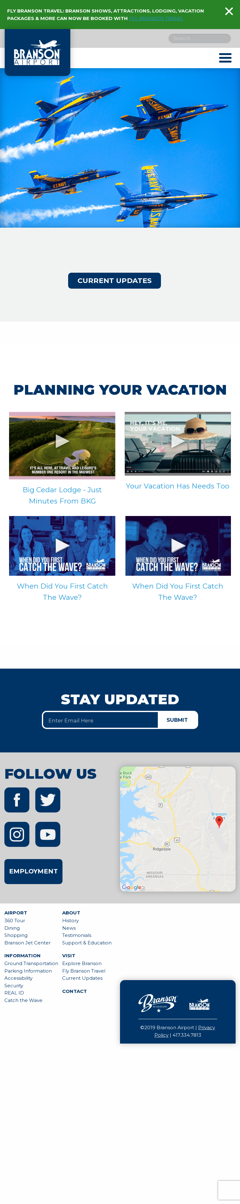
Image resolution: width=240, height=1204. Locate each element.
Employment (33, 871)
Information (22, 956)
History (70, 920)
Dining (12, 928)
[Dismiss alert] (229, 11)
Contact (74, 991)
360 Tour (14, 920)
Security (13, 986)
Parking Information (28, 971)
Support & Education (87, 943)
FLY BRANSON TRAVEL (156, 18)
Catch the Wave (23, 1000)
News (69, 928)
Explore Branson (82, 963)
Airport (15, 913)
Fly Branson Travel (83, 971)
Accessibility (18, 978)
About (71, 913)
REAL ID (14, 993)
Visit (68, 956)
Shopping (16, 935)
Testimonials (76, 935)
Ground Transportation (31, 963)
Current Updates (115, 280)
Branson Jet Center (27, 943)
